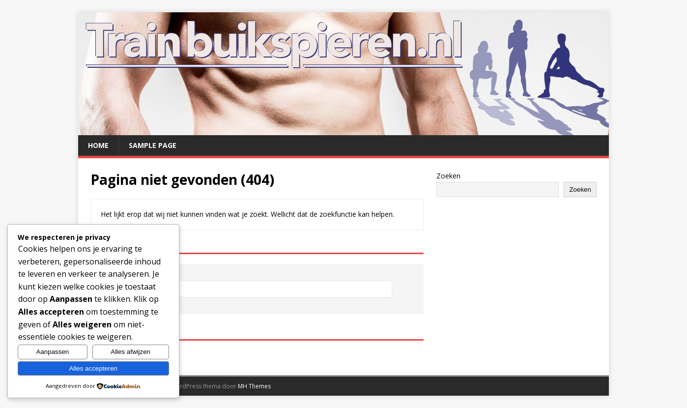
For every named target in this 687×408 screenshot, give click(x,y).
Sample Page (152, 145)
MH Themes (254, 386)
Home (98, 145)
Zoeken (448, 175)
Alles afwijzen (130, 351)
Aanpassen (52, 351)
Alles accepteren (93, 368)
